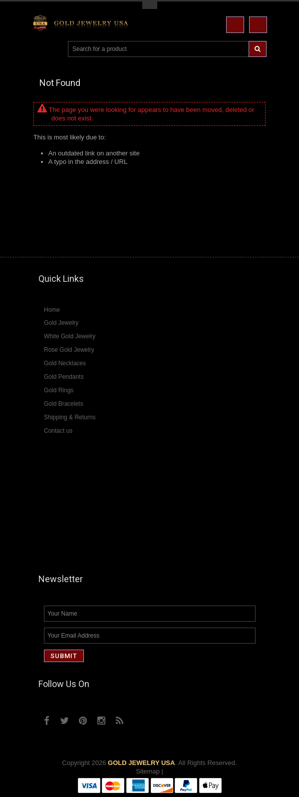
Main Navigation (41, 49)
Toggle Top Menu (149, 5)
